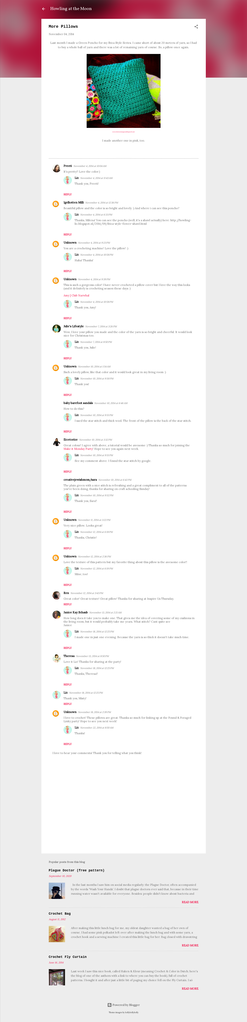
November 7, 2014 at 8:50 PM (96, 342)
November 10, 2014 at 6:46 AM (110, 403)
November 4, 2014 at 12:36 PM (101, 202)
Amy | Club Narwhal (76, 295)
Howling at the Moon (71, 9)
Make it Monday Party (78, 449)
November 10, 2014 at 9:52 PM (96, 495)
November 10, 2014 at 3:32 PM (95, 439)
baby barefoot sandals (78, 403)
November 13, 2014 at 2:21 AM (105, 612)
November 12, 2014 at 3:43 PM (86, 593)
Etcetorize (71, 439)
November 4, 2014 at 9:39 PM (94, 279)
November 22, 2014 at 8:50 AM (96, 727)
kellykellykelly (132, 1012)
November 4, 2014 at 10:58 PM (96, 254)
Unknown (70, 242)
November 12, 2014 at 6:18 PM (96, 532)
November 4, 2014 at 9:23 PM (94, 242)
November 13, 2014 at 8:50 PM (92, 656)
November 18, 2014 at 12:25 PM (97, 631)
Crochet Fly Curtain (68, 957)
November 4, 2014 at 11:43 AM (96, 178)
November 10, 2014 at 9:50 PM (96, 378)
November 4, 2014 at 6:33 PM (96, 214)
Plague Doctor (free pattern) (77, 870)
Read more (190, 902)
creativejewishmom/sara (80, 479)
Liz (77, 178)
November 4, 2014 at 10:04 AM (89, 166)
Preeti (68, 166)
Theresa (69, 656)
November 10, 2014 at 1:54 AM (94, 366)
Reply (68, 194)
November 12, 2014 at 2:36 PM (94, 556)
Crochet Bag (60, 914)
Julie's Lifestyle (74, 326)
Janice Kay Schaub (76, 612)
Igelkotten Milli (74, 202)
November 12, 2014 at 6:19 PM (96, 568)
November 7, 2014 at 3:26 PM (101, 326)
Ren (66, 593)
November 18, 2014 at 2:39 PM (94, 712)
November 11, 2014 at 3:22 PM (94, 520)
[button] (196, 27)
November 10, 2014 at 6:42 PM (114, 479)
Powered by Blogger (123, 1005)
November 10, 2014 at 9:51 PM (96, 415)
